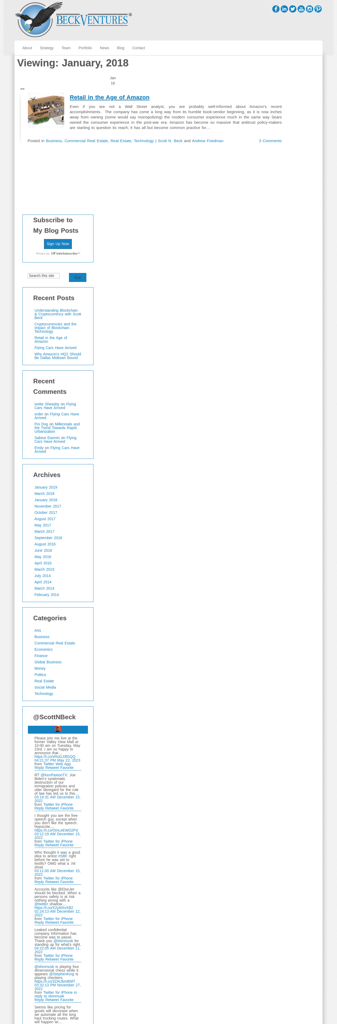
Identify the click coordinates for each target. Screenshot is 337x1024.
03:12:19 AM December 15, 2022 (284, 677)
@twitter (268, 745)
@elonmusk (289, 782)
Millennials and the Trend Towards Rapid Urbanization (283, 269)
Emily (265, 289)
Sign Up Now (284, 85)
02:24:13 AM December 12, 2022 (284, 754)
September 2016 (275, 379)
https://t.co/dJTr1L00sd (279, 866)
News (104, 48)
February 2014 (273, 436)
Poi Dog (267, 265)
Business (75, 135)
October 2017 (272, 354)
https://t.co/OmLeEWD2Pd (282, 671)
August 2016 (271, 385)
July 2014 (269, 417)
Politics (266, 516)
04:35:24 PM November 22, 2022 (284, 902)
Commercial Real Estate (108, 135)
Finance (267, 497)
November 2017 (274, 347)
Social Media (272, 528)
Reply (266, 609)
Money (266, 510)
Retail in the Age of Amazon (144, 80)
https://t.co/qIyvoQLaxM (280, 896)
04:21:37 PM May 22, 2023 (284, 601)
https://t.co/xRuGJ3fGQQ (281, 597)
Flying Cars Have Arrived (282, 189)
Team (66, 48)
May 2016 (269, 398)
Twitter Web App (283, 605)
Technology (169, 135)
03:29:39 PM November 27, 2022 (284, 872)
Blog (120, 48)
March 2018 (271, 335)
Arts (264, 472)
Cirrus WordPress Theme (301, 1011)
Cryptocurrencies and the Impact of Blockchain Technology (282, 169)
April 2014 (269, 423)
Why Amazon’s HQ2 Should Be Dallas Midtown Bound (284, 197)
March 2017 (271, 373)
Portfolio (85, 48)
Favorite (293, 609)
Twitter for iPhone (284, 645)
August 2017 (271, 360)
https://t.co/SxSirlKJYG (279, 925)
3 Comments (223, 153)
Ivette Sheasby (273, 245)
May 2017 (269, 366)
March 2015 (271, 411)
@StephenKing (288, 815)
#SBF (289, 697)
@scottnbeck (265, 952)
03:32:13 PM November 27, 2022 (284, 828)
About (27, 48)
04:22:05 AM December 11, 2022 (284, 791)
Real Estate (145, 135)
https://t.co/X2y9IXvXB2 (280, 749)
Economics (270, 491)
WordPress (313, 1016)
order (265, 255)
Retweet (279, 609)
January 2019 (272, 328)
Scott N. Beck (198, 135)
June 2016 (270, 392)
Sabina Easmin (273, 279)
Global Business (274, 503)
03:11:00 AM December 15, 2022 (284, 714)
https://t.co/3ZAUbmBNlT (281, 822)
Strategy (47, 48)
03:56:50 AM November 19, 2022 (284, 931)
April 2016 (269, 404)
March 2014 (271, 430)
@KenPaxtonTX (280, 616)
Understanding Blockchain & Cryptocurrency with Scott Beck (284, 155)
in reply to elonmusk (282, 835)
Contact (138, 48)
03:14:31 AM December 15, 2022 (284, 640)
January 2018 (272, 341)
